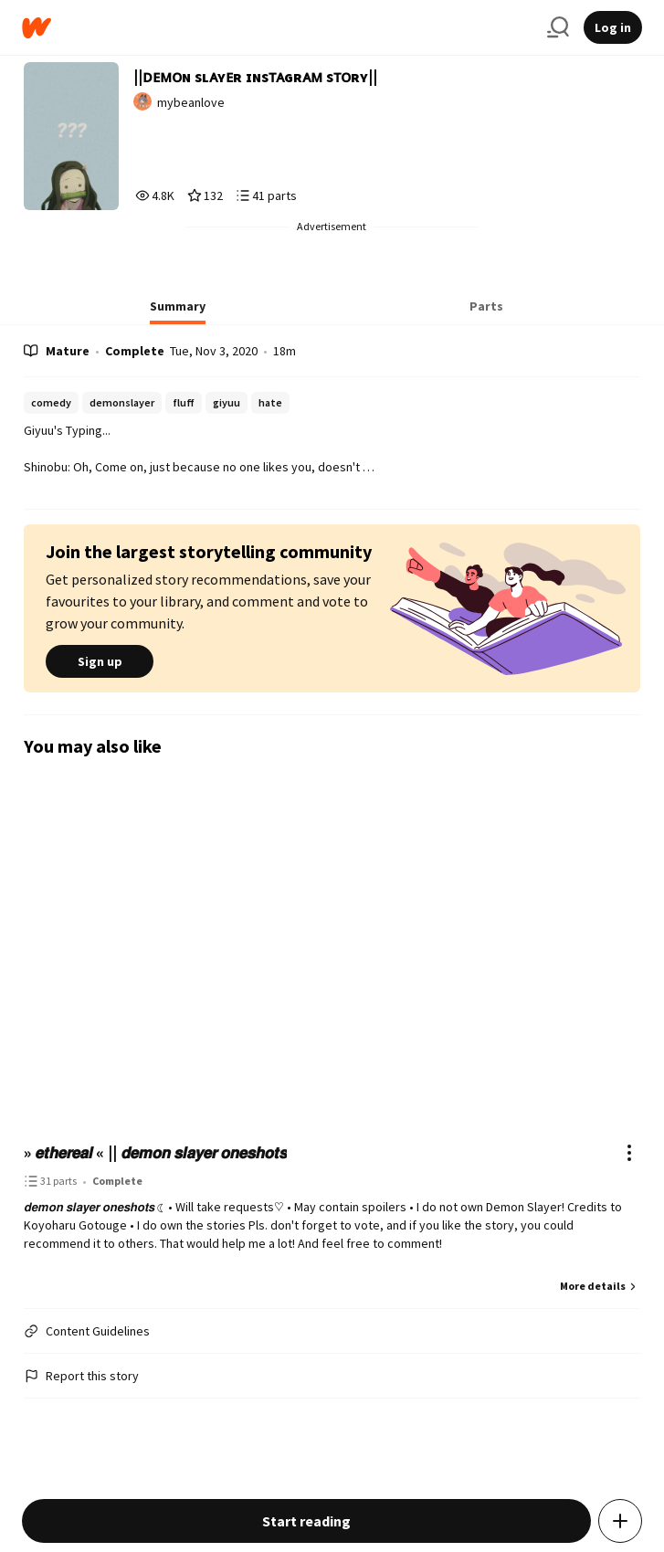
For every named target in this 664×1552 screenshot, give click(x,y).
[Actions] (629, 1153)
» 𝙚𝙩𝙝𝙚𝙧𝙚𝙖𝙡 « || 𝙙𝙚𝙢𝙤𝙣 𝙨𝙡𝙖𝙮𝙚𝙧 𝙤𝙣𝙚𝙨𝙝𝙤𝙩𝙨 (155, 1152)
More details (600, 1286)
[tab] (178, 311)
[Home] (277, 27)
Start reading (306, 1521)
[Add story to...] (620, 1521)
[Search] (558, 27)
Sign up (99, 661)
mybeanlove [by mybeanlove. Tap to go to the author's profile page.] (191, 102)
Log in (613, 27)
